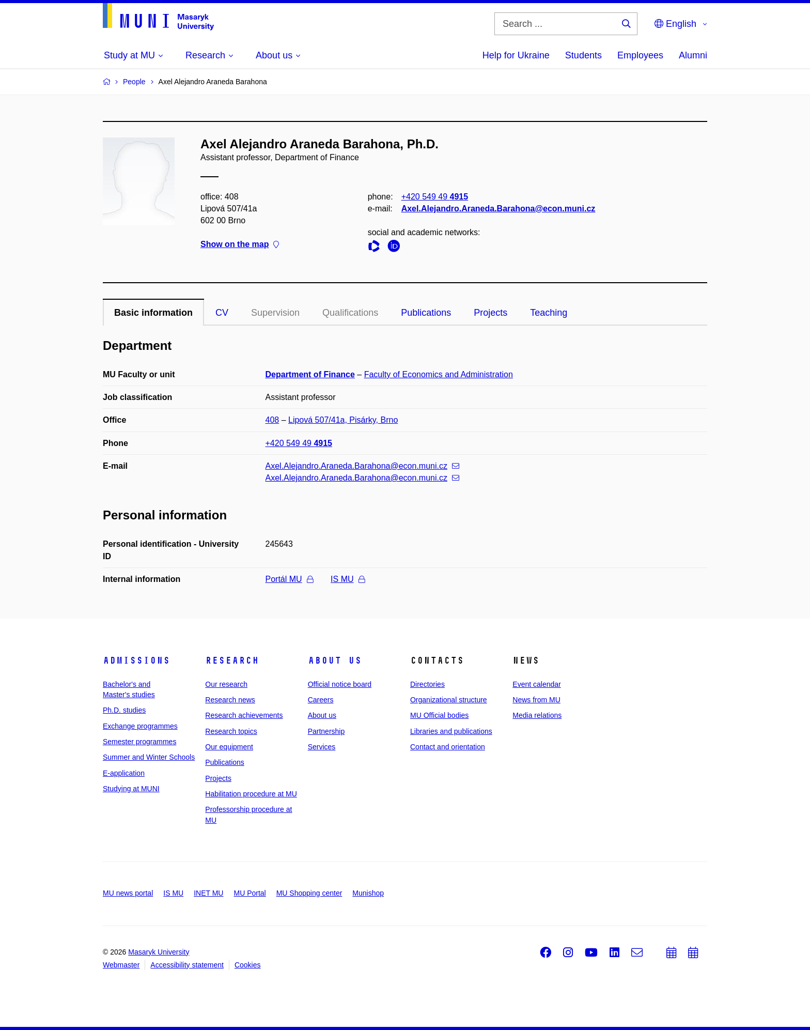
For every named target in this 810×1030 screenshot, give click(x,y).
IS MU (347, 579)
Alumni (693, 55)
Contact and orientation (447, 747)
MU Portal (249, 893)
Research (232, 660)
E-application (124, 773)
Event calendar (536, 684)
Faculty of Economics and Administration (438, 374)
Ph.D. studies (124, 710)
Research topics (231, 731)
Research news (230, 700)
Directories (427, 684)
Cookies (248, 965)
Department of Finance (310, 374)
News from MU (536, 700)
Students (583, 55)
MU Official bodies (439, 715)
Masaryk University (158, 952)
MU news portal (128, 893)
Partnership (326, 731)
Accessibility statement (187, 965)
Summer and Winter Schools (149, 757)
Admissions (136, 660)
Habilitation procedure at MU (251, 794)
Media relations (537, 715)
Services (322, 747)
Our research (226, 684)
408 (272, 420)
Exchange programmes (140, 726)
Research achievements (244, 715)
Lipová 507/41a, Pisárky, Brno (343, 420)
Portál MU (289, 579)
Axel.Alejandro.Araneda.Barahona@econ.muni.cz (498, 208)
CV (221, 313)
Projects (490, 313)
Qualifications (350, 313)
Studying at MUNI (131, 789)
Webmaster (121, 965)
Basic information (153, 313)
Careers (321, 700)
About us (335, 660)
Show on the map (239, 244)
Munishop (368, 893)
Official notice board (339, 684)
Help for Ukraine (516, 55)
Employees (640, 55)
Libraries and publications (451, 731)
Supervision (275, 313)
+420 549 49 (434, 196)
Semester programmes (139, 741)
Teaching (548, 313)
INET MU (208, 893)
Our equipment (229, 747)
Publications (426, 313)
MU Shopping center (309, 893)
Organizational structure (448, 700)
